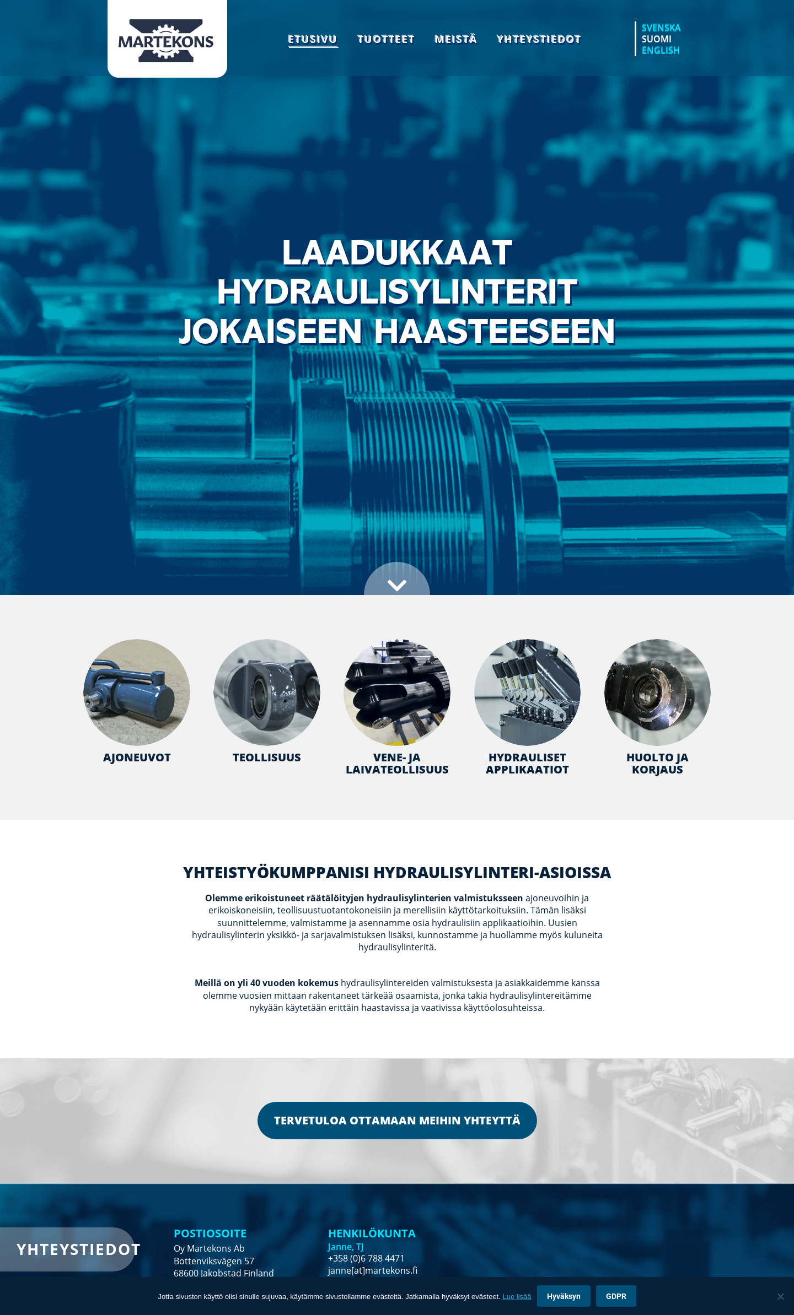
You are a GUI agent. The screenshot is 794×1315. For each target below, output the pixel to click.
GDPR (616, 1296)
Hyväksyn (564, 1296)
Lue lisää (516, 1296)
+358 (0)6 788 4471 (366, 1258)
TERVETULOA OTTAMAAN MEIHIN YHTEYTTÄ (397, 1120)
